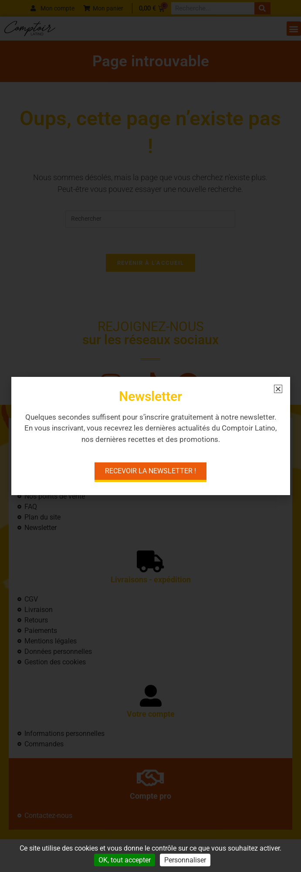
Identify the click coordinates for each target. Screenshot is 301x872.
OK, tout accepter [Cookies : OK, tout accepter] (124, 860)
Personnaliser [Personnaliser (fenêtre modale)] (185, 860)
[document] (150, 436)
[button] (278, 389)
